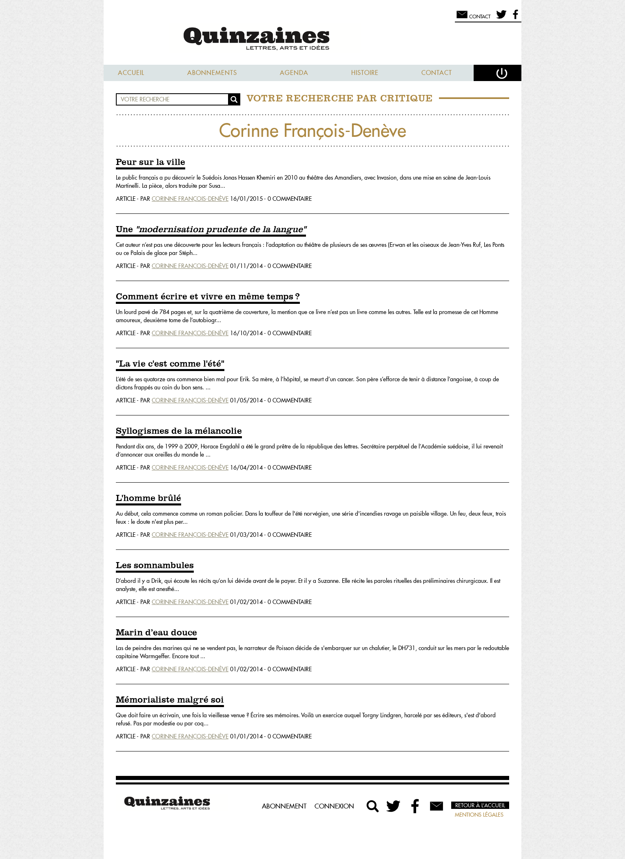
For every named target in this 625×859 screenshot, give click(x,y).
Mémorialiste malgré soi (170, 700)
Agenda (294, 73)
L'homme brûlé (148, 498)
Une (211, 229)
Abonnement (284, 806)
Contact (436, 73)
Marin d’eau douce (156, 632)
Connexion (334, 806)
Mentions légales (479, 814)
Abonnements (212, 73)
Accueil (131, 73)
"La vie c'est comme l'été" (170, 364)
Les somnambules (155, 565)
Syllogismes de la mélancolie (179, 431)
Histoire (365, 73)
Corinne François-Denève (190, 198)
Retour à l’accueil (480, 805)
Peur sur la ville (150, 162)
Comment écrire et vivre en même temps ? (208, 296)
